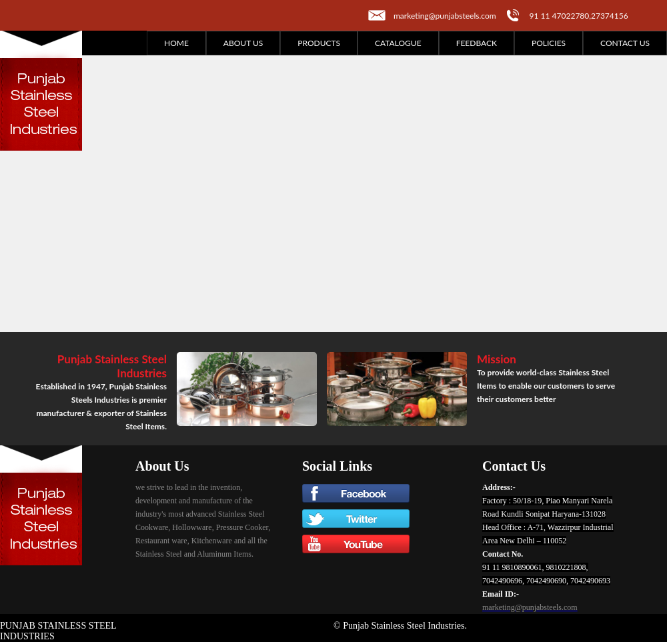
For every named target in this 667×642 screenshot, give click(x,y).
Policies (549, 43)
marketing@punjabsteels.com (445, 16)
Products (318, 43)
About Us (243, 43)
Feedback (476, 43)
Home (176, 43)
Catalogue (398, 43)
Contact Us (625, 43)
